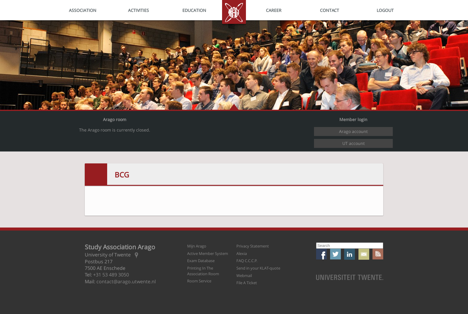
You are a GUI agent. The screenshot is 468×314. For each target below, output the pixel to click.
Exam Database (201, 260)
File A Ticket (246, 282)
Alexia (241, 253)
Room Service (199, 281)
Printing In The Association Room (203, 270)
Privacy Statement (252, 246)
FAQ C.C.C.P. (246, 260)
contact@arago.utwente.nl (126, 281)
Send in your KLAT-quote (258, 268)
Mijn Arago (196, 246)
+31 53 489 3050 (111, 274)
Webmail (244, 275)
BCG (122, 175)
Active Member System (207, 253)
